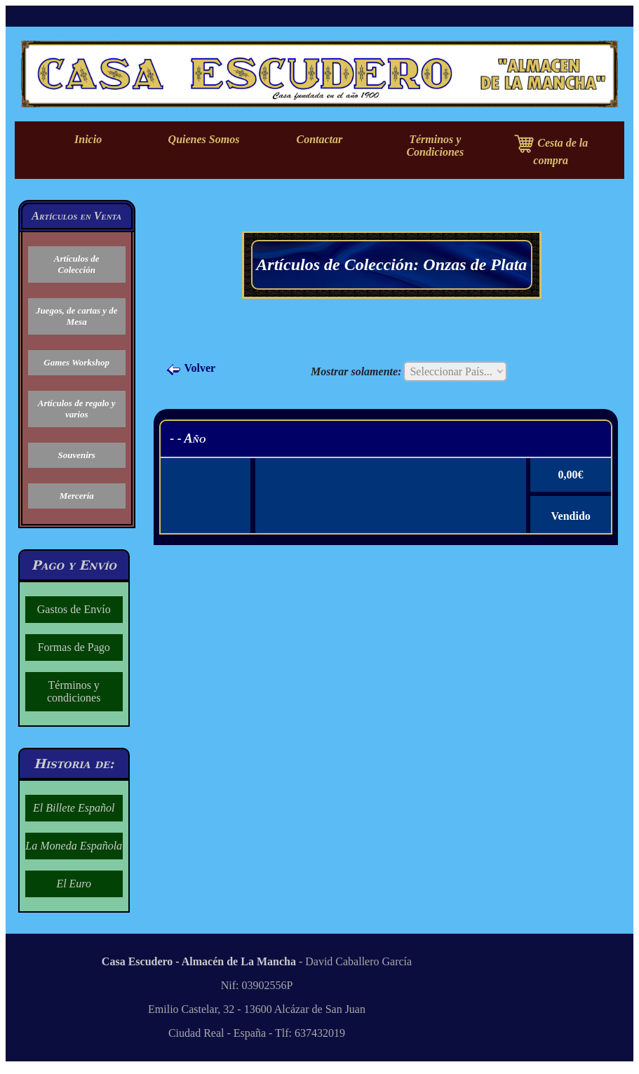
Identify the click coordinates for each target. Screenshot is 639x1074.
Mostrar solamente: (356, 371)
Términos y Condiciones (435, 145)
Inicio (88, 139)
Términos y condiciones (73, 691)
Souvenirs (76, 455)
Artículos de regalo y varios (77, 408)
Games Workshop (76, 362)
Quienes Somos (204, 139)
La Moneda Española (73, 846)
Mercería (77, 495)
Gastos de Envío (74, 609)
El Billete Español (73, 808)
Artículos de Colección (77, 264)
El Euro (73, 884)
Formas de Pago (74, 647)
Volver (190, 368)
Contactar (319, 139)
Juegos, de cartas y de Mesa (77, 316)
